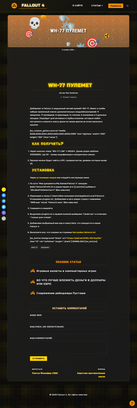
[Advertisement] (68, 67)
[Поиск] (127, 6)
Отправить (39, 359)
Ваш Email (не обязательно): (47, 327)
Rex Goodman (72, 93)
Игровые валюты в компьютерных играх (66, 271)
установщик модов (46, 177)
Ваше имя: (36, 315)
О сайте (77, 5)
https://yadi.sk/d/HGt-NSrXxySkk (84, 238)
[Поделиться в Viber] (4, 213)
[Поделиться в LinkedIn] (4, 201)
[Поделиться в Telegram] (4, 207)
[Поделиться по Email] (4, 218)
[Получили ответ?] (132, 403)
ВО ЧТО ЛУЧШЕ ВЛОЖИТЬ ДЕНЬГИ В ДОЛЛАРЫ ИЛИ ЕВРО (71, 282)
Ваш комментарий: (41, 338)
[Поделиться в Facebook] (4, 195)
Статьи (96, 5)
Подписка (115, 6)
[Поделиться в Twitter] (4, 189)
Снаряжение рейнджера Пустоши (61, 293)
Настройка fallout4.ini (83, 232)
